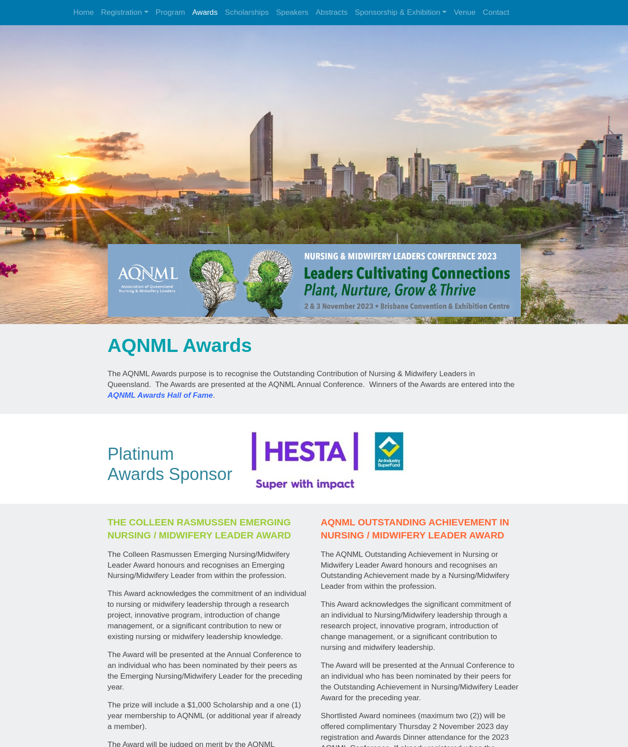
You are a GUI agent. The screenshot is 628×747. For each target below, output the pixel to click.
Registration (121, 12)
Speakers (292, 12)
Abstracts (331, 12)
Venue (465, 12)
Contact (496, 12)
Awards (205, 12)
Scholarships (247, 12)
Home (83, 12)
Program (170, 12)
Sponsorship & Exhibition (397, 12)
